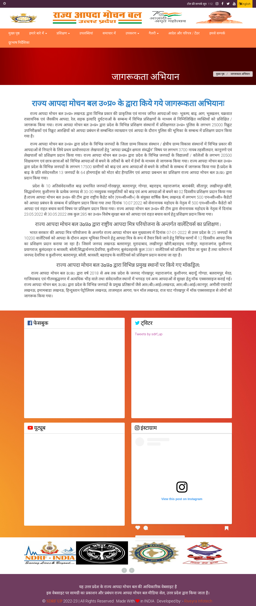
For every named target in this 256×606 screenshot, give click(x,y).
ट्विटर (144, 323)
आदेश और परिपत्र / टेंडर (184, 33)
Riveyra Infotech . (198, 601)
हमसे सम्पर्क (217, 33)
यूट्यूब (37, 428)
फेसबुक (38, 323)
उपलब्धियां (86, 33)
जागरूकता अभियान (145, 76)
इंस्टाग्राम (146, 428)
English (244, 4)
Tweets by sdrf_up (148, 334)
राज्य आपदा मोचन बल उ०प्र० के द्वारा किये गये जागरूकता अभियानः (128, 104)
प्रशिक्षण (62, 33)
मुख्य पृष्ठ (13, 33)
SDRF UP (54, 601)
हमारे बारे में (36, 33)
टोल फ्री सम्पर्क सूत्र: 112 (199, 4)
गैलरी (152, 33)
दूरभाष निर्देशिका (18, 42)
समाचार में (109, 33)
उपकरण (131, 33)
